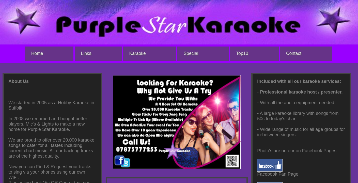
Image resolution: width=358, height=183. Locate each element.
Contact (293, 53)
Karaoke (137, 53)
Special (191, 53)
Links (86, 53)
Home (37, 53)
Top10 (242, 53)
